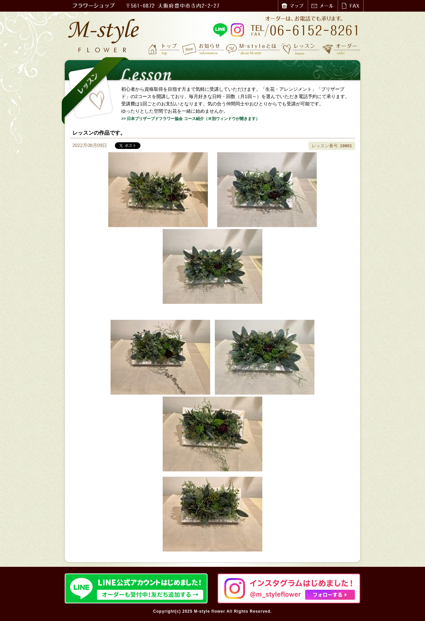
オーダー (341, 49)
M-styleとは (253, 49)
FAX (350, 6)
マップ (293, 6)
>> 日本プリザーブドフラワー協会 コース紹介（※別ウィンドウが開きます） (190, 118)
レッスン (300, 49)
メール (323, 6)
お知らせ (203, 49)
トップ (164, 49)
